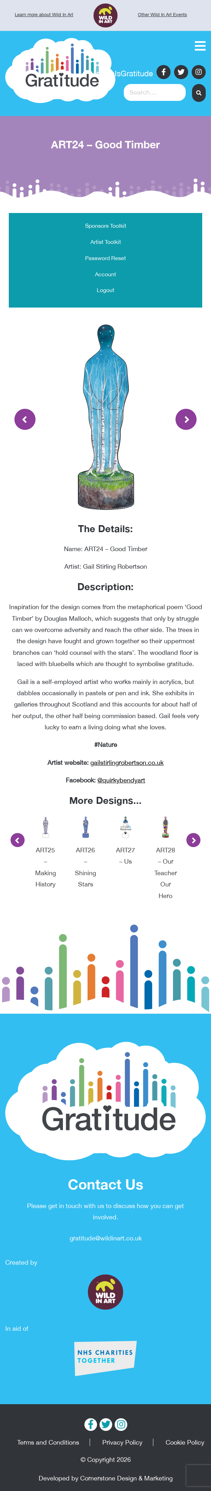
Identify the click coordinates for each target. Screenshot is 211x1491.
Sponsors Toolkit (105, 225)
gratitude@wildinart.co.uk (106, 1238)
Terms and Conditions (48, 1442)
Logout (105, 290)
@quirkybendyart (121, 780)
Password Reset (105, 258)
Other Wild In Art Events (162, 14)
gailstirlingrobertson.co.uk (127, 762)
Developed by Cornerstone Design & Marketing (106, 1478)
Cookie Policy (185, 1442)
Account (105, 274)
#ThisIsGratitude (124, 73)
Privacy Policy (122, 1442)
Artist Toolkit (105, 242)
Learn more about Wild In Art (44, 14)
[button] (199, 93)
